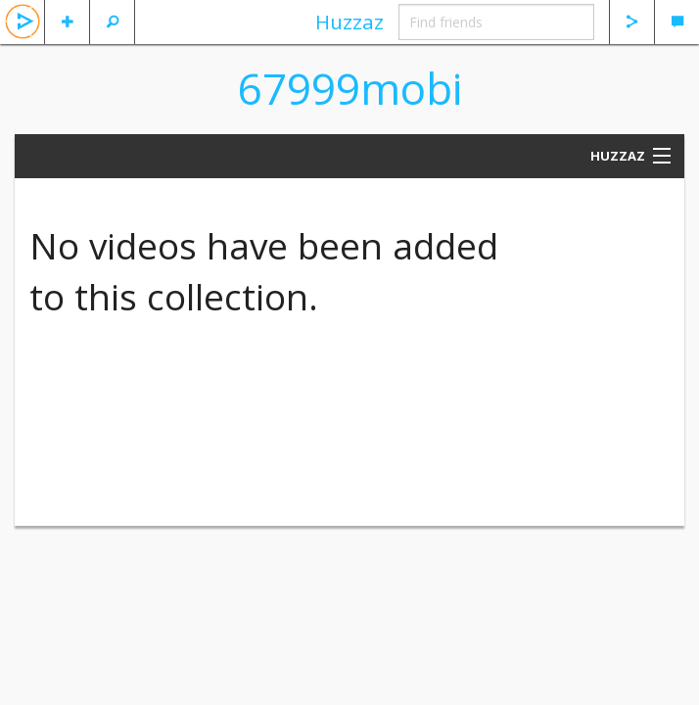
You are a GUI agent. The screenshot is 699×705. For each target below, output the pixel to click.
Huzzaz (349, 21)
